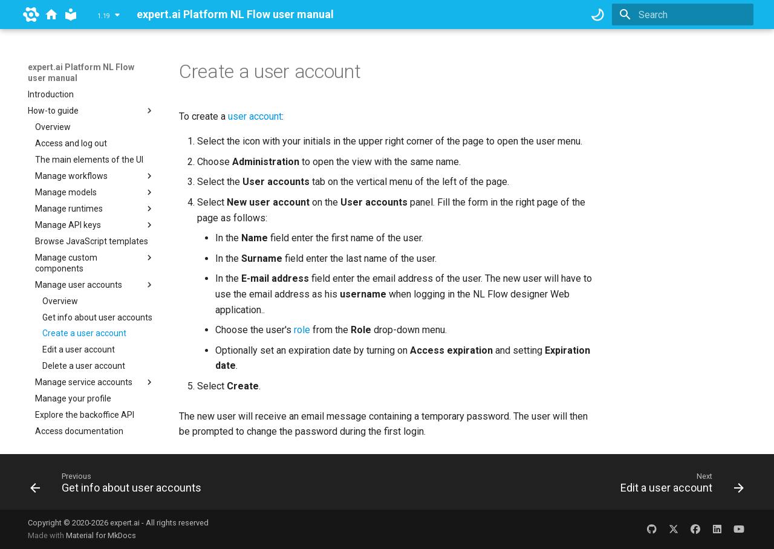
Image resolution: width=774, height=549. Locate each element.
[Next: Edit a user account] (678, 485)
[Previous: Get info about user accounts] (119, 485)
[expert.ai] (31, 14)
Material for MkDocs (101, 535)
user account (255, 116)
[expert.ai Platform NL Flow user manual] (70, 14)
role (302, 330)
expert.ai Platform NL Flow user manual (81, 72)
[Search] (682, 14)
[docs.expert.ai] (51, 14)
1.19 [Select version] (103, 16)
